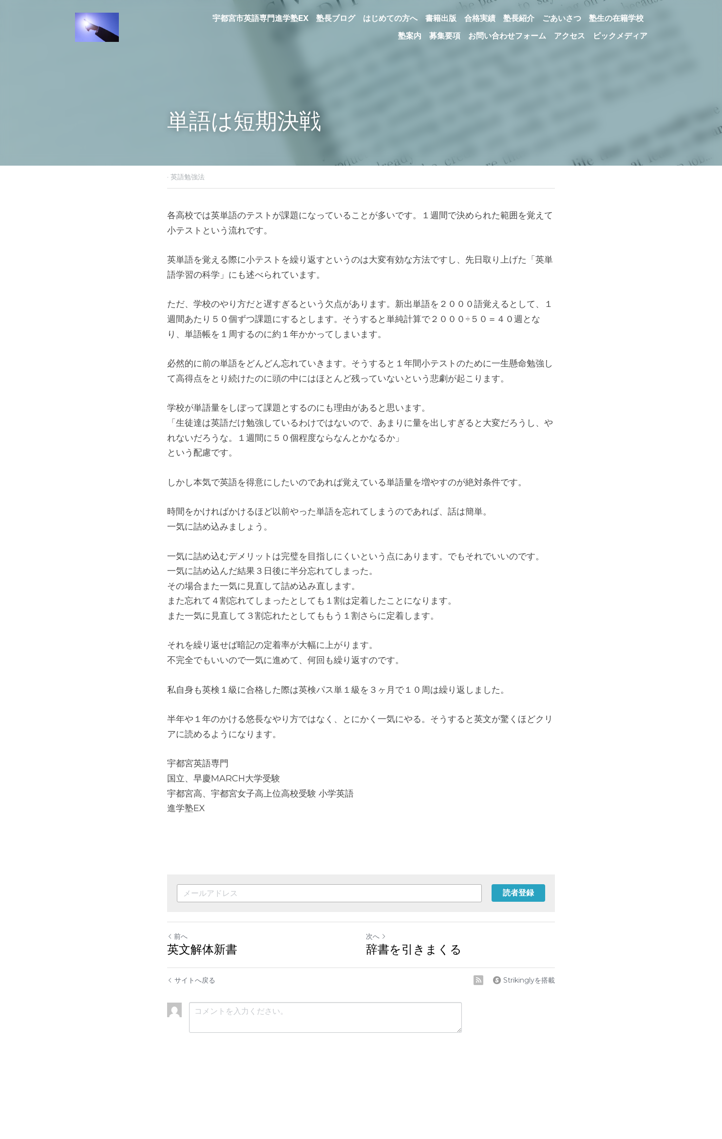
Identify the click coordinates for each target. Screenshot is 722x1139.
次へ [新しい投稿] (376, 936)
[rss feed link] (478, 980)
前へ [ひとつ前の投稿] (177, 936)
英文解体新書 (202, 949)
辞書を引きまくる (414, 949)
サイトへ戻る (191, 980)
